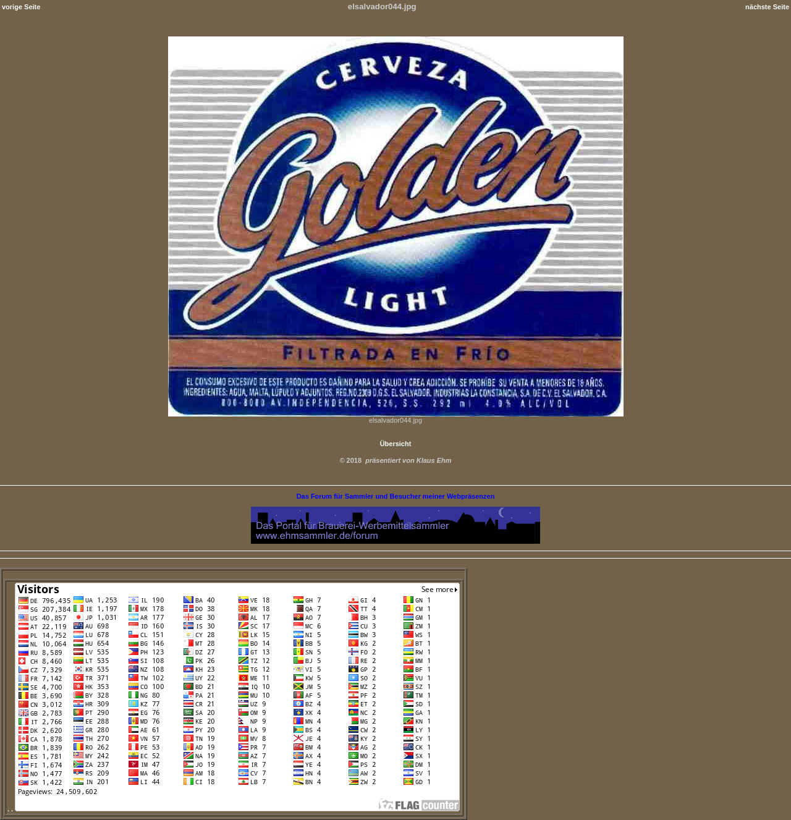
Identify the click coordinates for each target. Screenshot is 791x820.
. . (233, 809)
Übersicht (396, 443)
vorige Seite (21, 7)
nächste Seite (767, 7)
